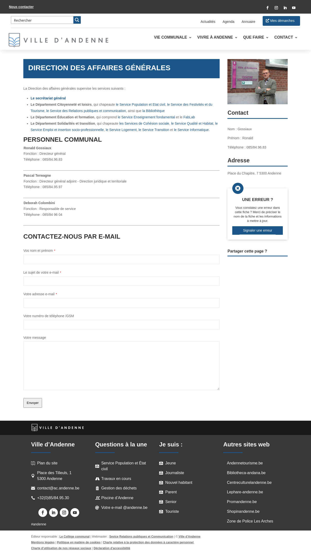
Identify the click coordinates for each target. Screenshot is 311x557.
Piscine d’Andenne (117, 498)
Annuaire (248, 22)
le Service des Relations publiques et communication (86, 111)
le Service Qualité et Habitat (192, 123)
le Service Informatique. (192, 130)
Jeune (170, 463)
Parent (171, 492)
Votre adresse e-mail (40, 294)
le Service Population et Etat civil (140, 104)
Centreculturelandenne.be (249, 482)
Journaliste (174, 473)
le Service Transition (153, 130)
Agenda (228, 22)
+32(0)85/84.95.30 (53, 498)
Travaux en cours (116, 479)
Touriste (172, 511)
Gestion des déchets (119, 488)
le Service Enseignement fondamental (146, 117)
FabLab (189, 117)
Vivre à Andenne (215, 37)
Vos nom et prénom (39, 250)
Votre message (34, 337)
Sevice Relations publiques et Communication (141, 536)
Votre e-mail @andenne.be (124, 507)
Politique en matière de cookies (79, 542)
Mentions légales (43, 542)
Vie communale (170, 37)
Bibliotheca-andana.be (246, 473)
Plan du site (47, 463)
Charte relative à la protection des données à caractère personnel (148, 542)
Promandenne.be (242, 502)
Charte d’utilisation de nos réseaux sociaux (61, 548)
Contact (283, 37)
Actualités (208, 22)
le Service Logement (121, 130)
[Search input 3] (42, 20)
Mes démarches (282, 21)
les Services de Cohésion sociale (144, 123)
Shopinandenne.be (243, 511)
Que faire (253, 37)
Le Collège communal (75, 536)
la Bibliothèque (153, 111)
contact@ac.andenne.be (58, 488)
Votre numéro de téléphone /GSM (48, 316)
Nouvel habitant (178, 482)
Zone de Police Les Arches (250, 521)
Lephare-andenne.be (245, 492)
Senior (170, 502)
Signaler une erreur (257, 230)
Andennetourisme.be (245, 463)
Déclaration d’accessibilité (112, 548)
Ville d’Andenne (189, 536)
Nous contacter (21, 7)
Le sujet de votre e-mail (42, 272)
